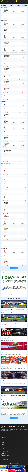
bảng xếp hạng (18, 281)
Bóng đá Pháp (5, 324)
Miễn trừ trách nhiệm (4, 440)
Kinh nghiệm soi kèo (6, 338)
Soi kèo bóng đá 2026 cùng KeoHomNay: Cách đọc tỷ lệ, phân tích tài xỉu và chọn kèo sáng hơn (13, 337)
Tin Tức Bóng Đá (5, 352)
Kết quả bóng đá (3, 447)
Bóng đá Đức (5, 310)
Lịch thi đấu (3, 448)
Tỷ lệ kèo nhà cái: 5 (4, 444)
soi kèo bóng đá (24, 281)
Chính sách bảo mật (4, 437)
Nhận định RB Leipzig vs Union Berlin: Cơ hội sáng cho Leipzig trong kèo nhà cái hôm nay (13, 395)
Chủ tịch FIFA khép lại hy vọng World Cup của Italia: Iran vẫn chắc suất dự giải (11, 351)
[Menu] (26, 1)
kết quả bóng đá (14, 281)
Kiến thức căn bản (6, 412)
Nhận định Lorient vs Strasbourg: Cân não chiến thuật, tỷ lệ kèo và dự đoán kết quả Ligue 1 (13, 323)
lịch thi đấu (11, 281)
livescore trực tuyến (23, 287)
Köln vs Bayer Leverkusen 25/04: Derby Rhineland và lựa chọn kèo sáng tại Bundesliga (12, 309)
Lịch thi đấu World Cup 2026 (5, 451)
